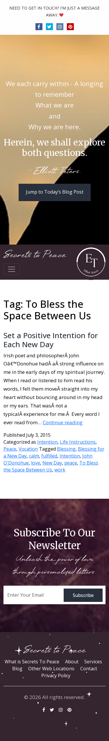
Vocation (28, 449)
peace (70, 463)
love (35, 463)
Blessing (66, 449)
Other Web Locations (51, 668)
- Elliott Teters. (54, 171)
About (71, 661)
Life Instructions (78, 442)
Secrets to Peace (34, 255)
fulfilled (49, 456)
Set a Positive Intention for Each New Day (50, 339)
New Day (52, 463)
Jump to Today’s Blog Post (54, 192)
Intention (47, 442)
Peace (9, 449)
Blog (17, 668)
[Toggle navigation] (11, 269)
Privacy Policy (55, 675)
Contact (88, 668)
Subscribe (83, 595)
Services (93, 661)
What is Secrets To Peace (32, 661)
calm (34, 456)
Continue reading (63, 422)
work (59, 470)
